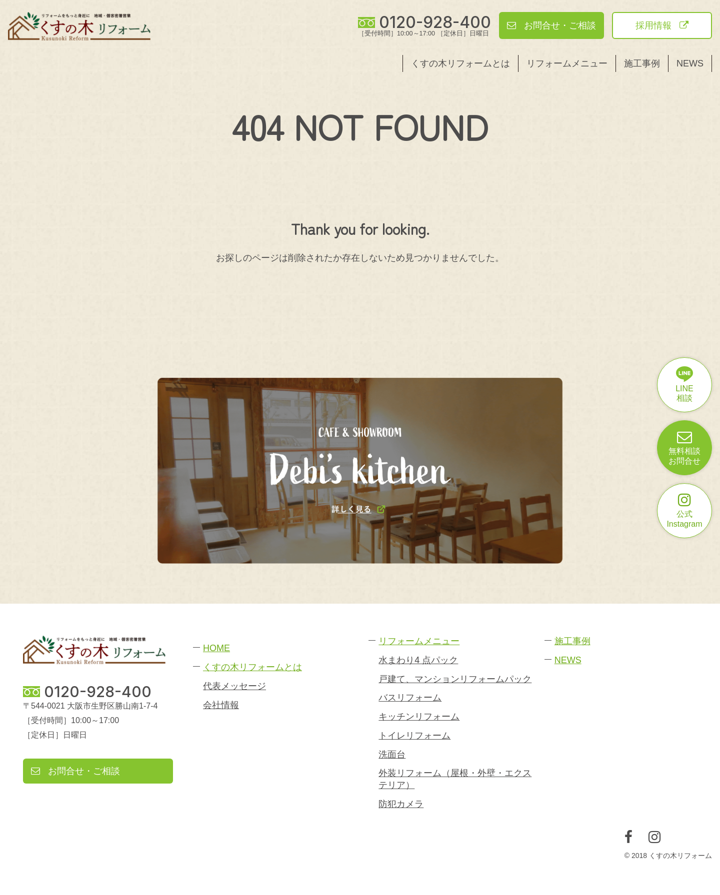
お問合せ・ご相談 (551, 25)
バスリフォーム (410, 698)
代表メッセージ (234, 686)
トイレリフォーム (414, 736)
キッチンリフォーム (419, 717)
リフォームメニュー (567, 63)
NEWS (690, 63)
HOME (216, 648)
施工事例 (642, 63)
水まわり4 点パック (418, 660)
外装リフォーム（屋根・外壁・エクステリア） (455, 779)
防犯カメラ (401, 804)
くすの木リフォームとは (460, 63)
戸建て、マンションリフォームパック (455, 679)
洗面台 (392, 755)
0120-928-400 (435, 22)
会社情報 (221, 705)
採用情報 (662, 25)
